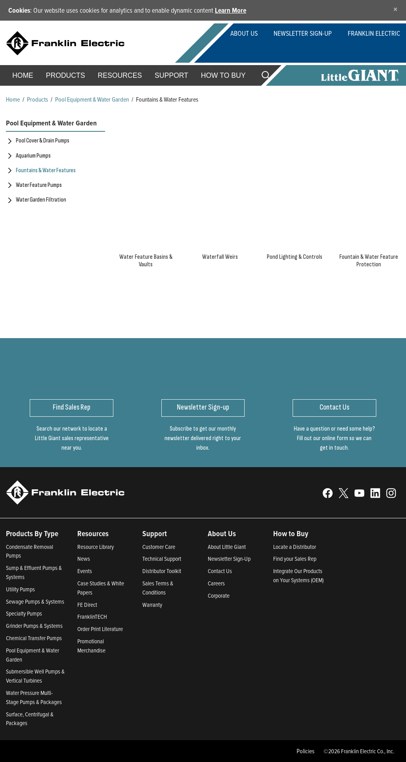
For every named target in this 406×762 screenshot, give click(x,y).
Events (84, 571)
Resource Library (95, 547)
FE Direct (87, 604)
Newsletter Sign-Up (303, 33)
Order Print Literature (100, 629)
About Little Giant (227, 547)
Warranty (152, 604)
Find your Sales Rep (294, 558)
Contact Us (220, 571)
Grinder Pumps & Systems (34, 626)
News (83, 558)
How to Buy (223, 75)
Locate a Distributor (294, 547)
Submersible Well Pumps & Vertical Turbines (35, 676)
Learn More (230, 10)
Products (37, 99)
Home (22, 75)
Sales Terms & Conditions (157, 588)
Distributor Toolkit (161, 571)
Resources (120, 75)
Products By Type (32, 533)
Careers (216, 583)
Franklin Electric (374, 33)
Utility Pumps (20, 589)
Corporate (219, 595)
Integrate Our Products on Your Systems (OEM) (298, 575)
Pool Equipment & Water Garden (92, 99)
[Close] (395, 8)
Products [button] (65, 75)
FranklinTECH (92, 616)
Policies (305, 751)
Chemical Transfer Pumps (34, 638)
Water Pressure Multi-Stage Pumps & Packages (34, 697)
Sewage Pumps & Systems (35, 601)
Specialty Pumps (24, 613)
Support (171, 75)
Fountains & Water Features (46, 170)
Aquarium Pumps (33, 156)
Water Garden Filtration (41, 200)
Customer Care (158, 547)
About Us (244, 33)
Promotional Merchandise (91, 645)
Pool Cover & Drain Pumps (42, 140)
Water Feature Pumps (39, 185)
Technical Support (161, 558)
